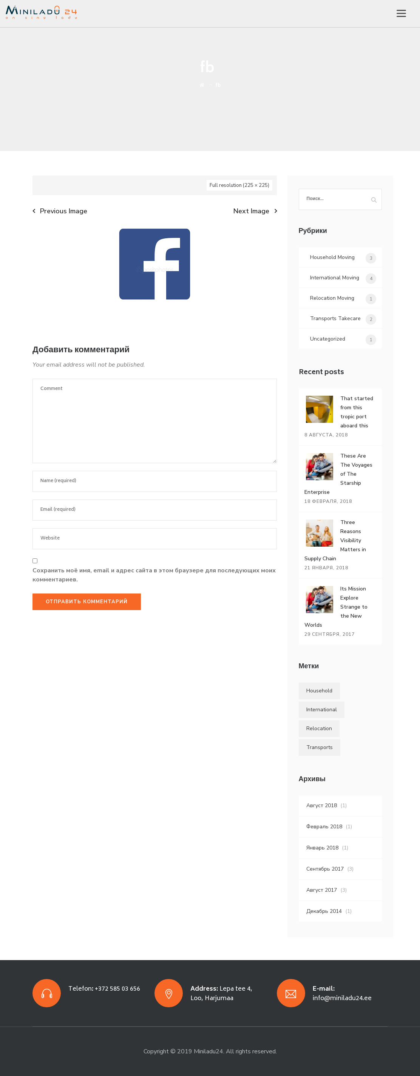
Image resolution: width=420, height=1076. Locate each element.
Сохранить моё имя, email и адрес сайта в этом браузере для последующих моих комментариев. (154, 575)
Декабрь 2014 (324, 911)
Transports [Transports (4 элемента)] (319, 747)
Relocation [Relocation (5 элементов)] (319, 728)
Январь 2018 (322, 847)
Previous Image (63, 211)
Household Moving (332, 257)
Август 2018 (321, 805)
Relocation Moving (332, 298)
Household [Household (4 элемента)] (319, 690)
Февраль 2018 (324, 826)
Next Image (251, 211)
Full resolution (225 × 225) (239, 185)
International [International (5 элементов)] (321, 709)
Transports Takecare (335, 318)
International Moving (334, 277)
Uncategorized (327, 338)
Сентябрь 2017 (325, 869)
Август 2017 (321, 890)
